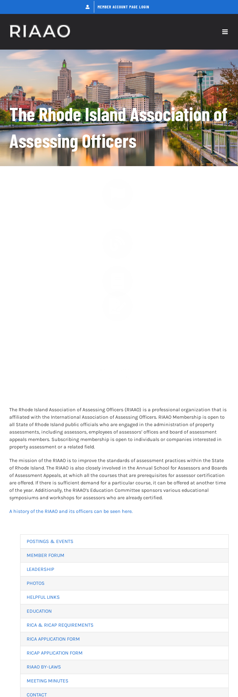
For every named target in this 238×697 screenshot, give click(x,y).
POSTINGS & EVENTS (50, 541)
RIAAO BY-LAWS (44, 667)
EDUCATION (39, 611)
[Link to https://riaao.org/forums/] (117, 238)
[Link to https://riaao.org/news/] (117, 199)
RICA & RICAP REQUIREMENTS (60, 625)
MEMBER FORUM (45, 555)
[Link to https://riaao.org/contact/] (117, 309)
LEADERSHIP (40, 569)
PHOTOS (36, 583)
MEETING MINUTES (47, 681)
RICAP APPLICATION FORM (55, 653)
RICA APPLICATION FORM (53, 639)
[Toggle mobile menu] (225, 32)
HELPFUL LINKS (43, 597)
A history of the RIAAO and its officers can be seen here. (71, 511)
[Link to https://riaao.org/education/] (117, 277)
